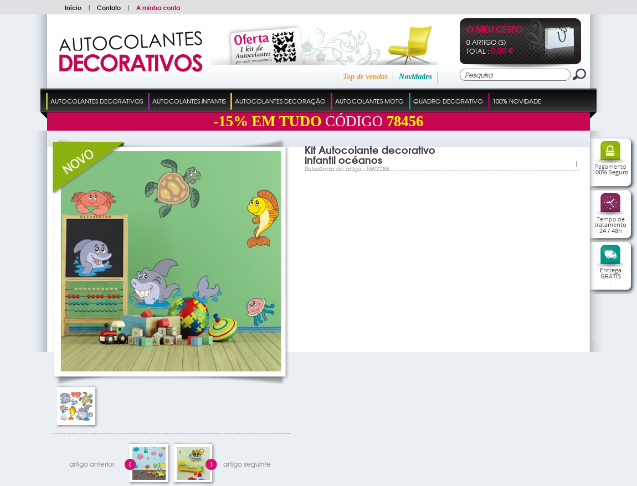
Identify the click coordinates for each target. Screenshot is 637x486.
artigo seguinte (247, 464)
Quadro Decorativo (448, 100)
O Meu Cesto (494, 30)
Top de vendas (365, 77)
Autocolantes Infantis (188, 100)
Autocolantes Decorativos (96, 100)
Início (73, 7)
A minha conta (158, 7)
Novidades (415, 77)
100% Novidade (516, 100)
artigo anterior (92, 464)
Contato (109, 7)
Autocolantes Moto (369, 100)
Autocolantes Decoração (280, 100)
